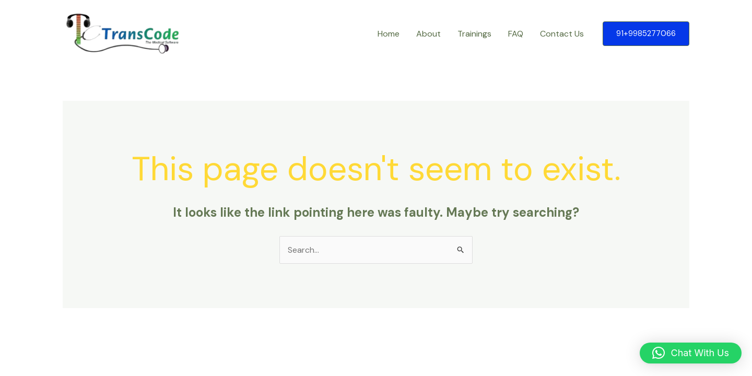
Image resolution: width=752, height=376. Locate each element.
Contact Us (562, 33)
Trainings (474, 33)
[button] (646, 33)
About (428, 33)
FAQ (515, 33)
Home (389, 33)
